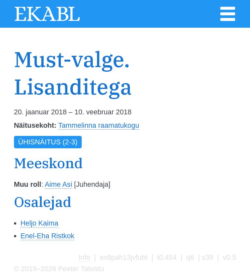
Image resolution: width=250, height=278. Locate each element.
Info (84, 257)
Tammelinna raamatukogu (98, 125)
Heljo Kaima (39, 223)
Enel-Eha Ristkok (48, 236)
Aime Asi (58, 184)
